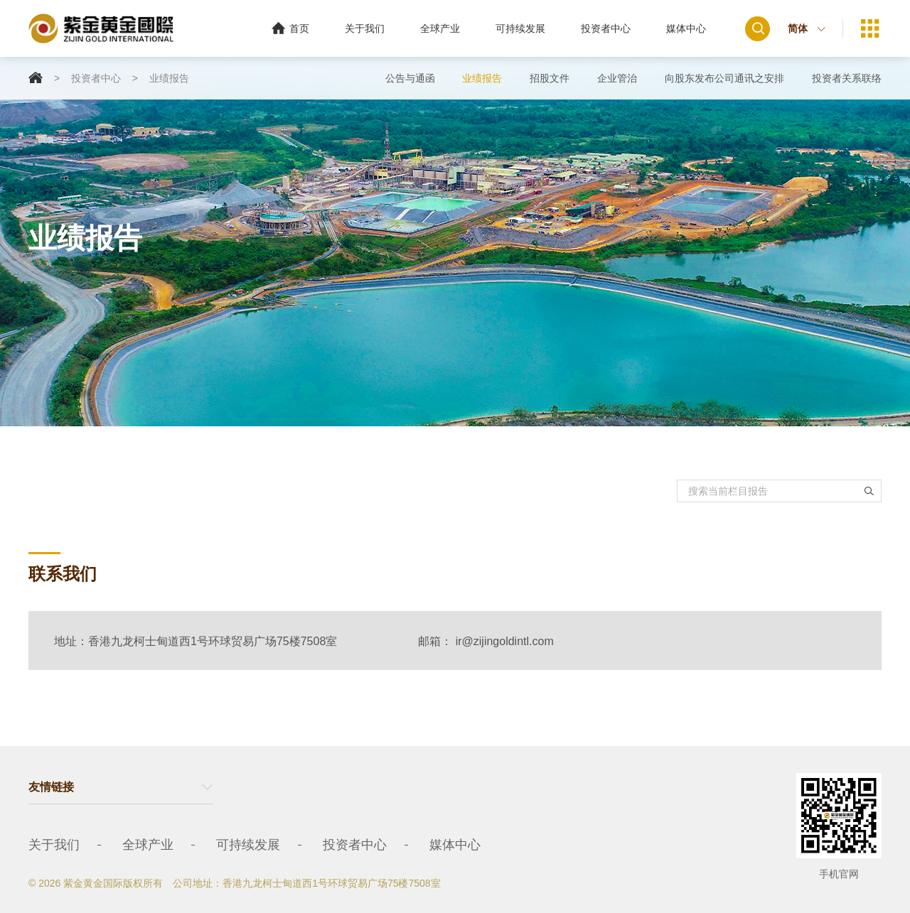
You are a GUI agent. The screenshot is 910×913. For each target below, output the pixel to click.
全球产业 (440, 28)
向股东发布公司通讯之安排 (724, 78)
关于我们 (365, 28)
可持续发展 (520, 28)
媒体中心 (686, 28)
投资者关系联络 (847, 78)
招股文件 (549, 78)
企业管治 (617, 78)
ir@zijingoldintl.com (505, 641)
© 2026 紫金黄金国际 (75, 883)
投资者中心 (606, 28)
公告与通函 (410, 78)
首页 (290, 28)
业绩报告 (169, 78)
